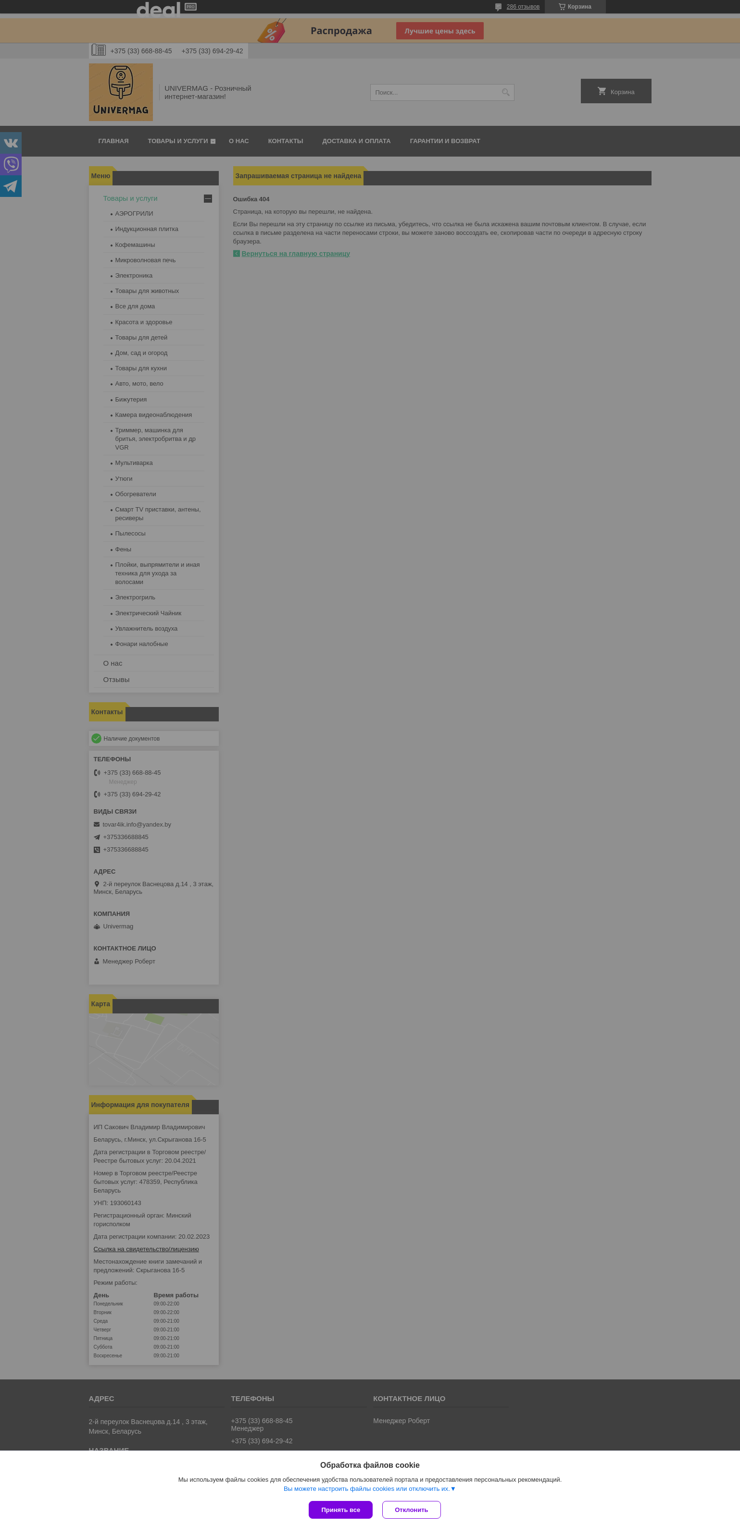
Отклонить (411, 1509)
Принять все (340, 1509)
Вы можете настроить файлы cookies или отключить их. (367, 1488)
